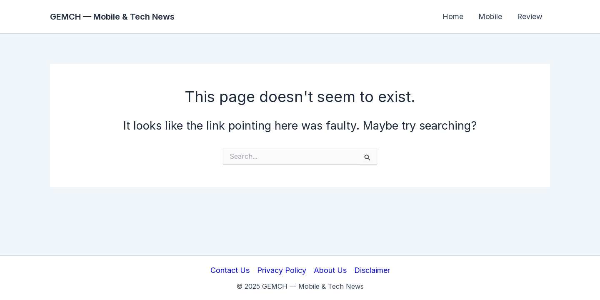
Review (529, 16)
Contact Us (230, 270)
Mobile (490, 16)
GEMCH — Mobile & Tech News (112, 17)
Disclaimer (372, 270)
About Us (330, 270)
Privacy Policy (281, 270)
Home (452, 16)
